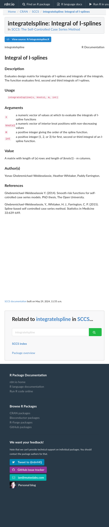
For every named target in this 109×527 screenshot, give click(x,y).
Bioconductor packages (24, 417)
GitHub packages (21, 426)
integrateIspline (53, 318)
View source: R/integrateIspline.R (28, 39)
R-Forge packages (21, 422)
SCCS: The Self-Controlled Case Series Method (45, 29)
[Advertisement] (54, 243)
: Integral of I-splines (66, 11)
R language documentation (27, 386)
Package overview (23, 352)
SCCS (83, 318)
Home (12, 11)
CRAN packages (20, 412)
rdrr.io (9, 4)
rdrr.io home (17, 381)
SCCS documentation (15, 300)
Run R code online (21, 391)
